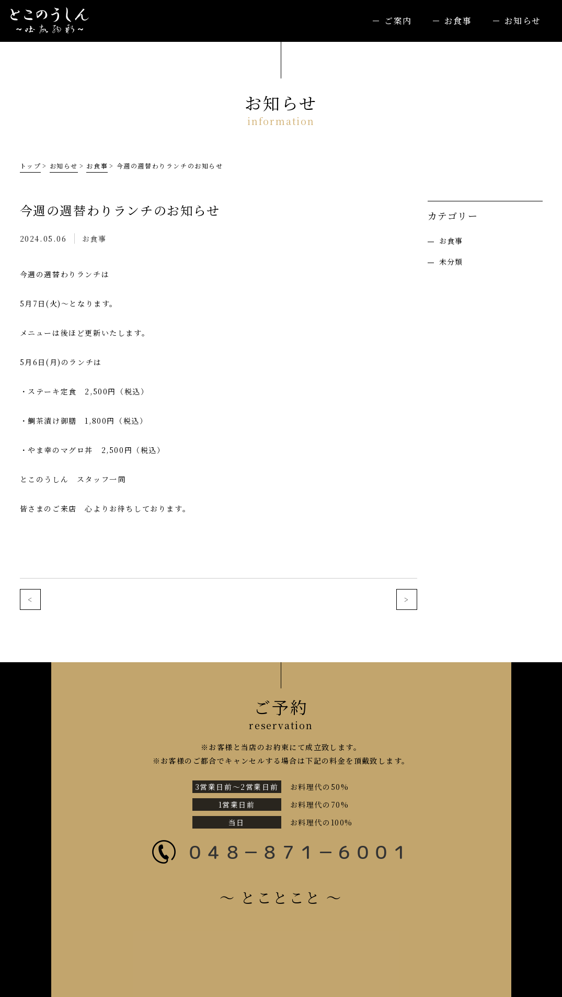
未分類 (451, 261)
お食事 (458, 21)
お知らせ (522, 21)
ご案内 (398, 21)
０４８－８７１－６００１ (297, 852)
